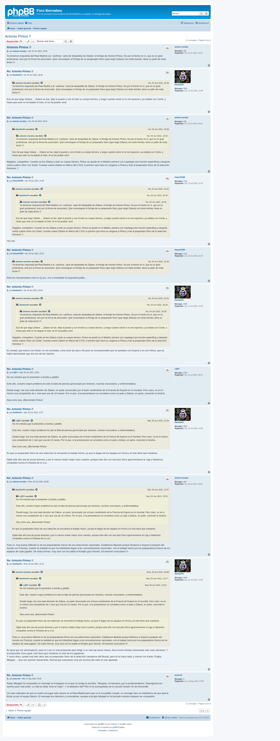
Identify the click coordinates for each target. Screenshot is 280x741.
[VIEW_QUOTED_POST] (41, 83)
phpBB (100, 724)
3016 (185, 89)
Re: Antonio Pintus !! (20, 71)
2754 (185, 373)
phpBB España (118, 727)
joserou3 (178, 675)
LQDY (177, 369)
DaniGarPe (179, 85)
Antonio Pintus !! (18, 36)
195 (184, 51)
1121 (185, 181)
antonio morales (181, 47)
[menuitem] (28, 23)
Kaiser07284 (180, 177)
